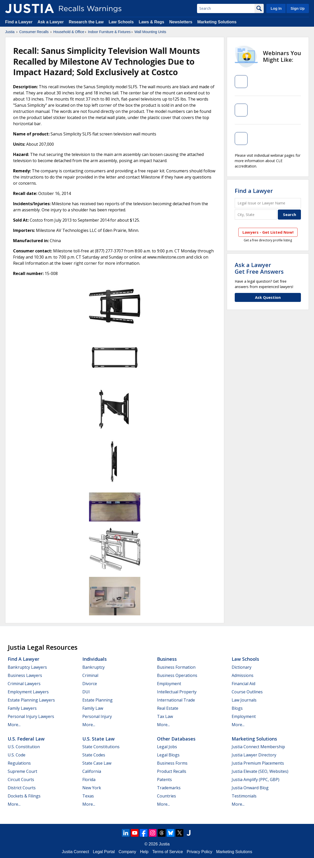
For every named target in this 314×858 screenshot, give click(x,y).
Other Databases (176, 739)
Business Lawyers (25, 675)
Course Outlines (247, 692)
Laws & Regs (151, 22)
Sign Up (298, 8)
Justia (10, 32)
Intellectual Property (177, 692)
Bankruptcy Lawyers (27, 667)
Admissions (242, 675)
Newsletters (180, 22)
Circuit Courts (21, 779)
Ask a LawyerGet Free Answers (259, 268)
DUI (86, 692)
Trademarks (169, 788)
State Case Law (96, 763)
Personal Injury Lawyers (31, 716)
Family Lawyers (22, 708)
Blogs (237, 708)
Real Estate (167, 708)
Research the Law (86, 22)
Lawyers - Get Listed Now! (267, 232)
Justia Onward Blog (250, 788)
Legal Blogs (168, 755)
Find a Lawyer (19, 22)
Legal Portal (104, 852)
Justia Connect (75, 852)
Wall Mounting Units (150, 32)
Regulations (19, 763)
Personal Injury (97, 716)
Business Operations (177, 675)
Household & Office (68, 32)
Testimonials (244, 796)
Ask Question (268, 297)
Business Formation (176, 667)
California (91, 771)
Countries (166, 796)
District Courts (22, 788)
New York (91, 788)
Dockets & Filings (24, 796)
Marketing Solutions (217, 22)
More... (14, 724)
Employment (169, 683)
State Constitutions (101, 746)
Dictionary (241, 667)
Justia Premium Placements (258, 763)
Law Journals (244, 700)
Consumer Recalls (33, 32)
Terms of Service (167, 852)
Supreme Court (22, 771)
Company (127, 852)
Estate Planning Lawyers (31, 700)
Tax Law (165, 716)
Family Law (92, 708)
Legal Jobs (167, 746)
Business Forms (172, 763)
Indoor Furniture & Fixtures (109, 32)
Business (167, 659)
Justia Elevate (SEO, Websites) (260, 771)
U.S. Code (16, 755)
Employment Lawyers (28, 692)
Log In (276, 8)
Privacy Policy (199, 852)
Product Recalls (171, 771)
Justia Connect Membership (258, 746)
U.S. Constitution (24, 746)
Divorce (89, 683)
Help (144, 852)
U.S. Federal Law (26, 739)
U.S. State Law (98, 739)
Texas (88, 796)
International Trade (176, 700)
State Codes (93, 755)
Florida (88, 779)
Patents (164, 779)
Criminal (90, 675)
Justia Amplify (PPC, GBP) (255, 779)
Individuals (94, 659)
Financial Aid (243, 683)
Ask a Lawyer (51, 22)
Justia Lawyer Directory (254, 755)
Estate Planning (97, 700)
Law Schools (121, 22)
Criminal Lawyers (24, 683)
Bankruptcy (93, 667)
